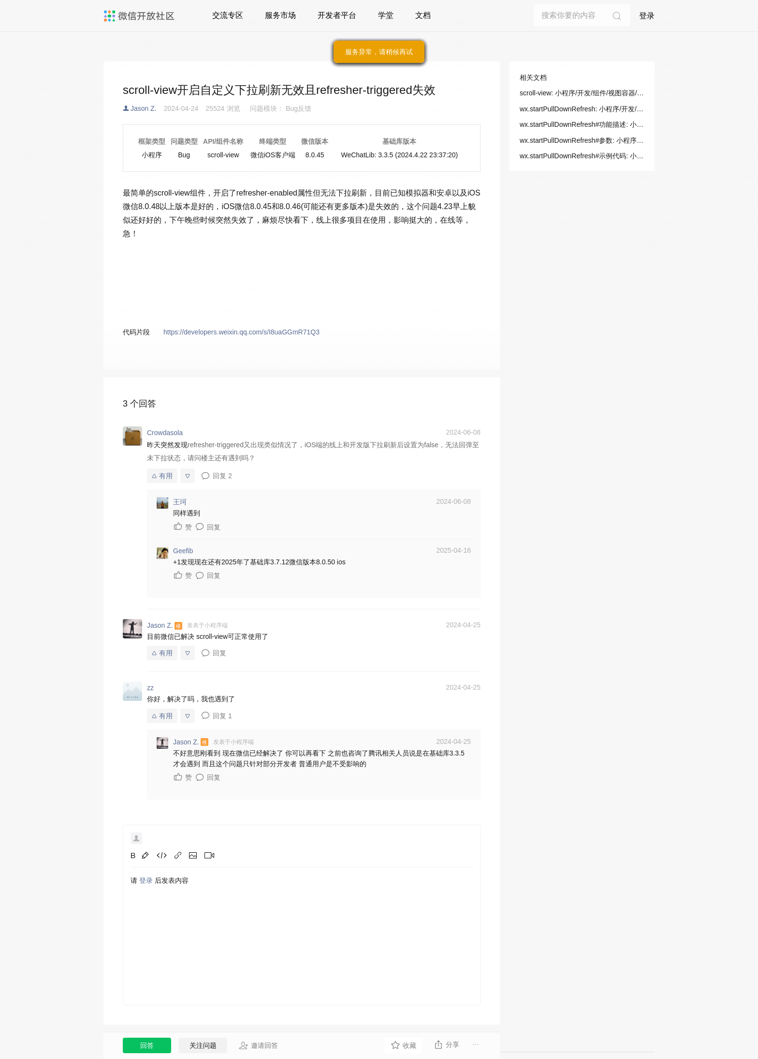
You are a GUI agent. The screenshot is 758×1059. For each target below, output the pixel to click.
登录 (647, 16)
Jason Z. (144, 108)
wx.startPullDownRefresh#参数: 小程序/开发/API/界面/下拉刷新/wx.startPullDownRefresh (582, 140)
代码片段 (136, 332)
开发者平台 (337, 15)
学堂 (386, 15)
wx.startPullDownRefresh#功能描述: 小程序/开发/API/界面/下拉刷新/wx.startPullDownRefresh (582, 124)
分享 (446, 1044)
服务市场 (280, 15)
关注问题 (203, 1045)
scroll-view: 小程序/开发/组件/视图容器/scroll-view (582, 93)
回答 (147, 1045)
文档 (423, 15)
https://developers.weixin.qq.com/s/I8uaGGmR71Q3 (241, 332)
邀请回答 (258, 1045)
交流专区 (227, 15)
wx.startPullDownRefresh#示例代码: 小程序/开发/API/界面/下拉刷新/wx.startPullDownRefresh (582, 156)
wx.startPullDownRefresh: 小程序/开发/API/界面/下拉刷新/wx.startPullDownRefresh (582, 109)
